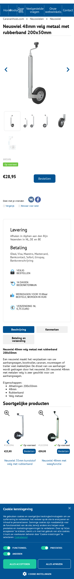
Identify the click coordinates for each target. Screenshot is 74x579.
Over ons (21, 10)
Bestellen (44, 179)
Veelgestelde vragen (35, 10)
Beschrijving (18, 329)
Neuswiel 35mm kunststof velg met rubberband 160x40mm (20, 462)
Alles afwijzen (54, 564)
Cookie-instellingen (37, 574)
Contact (68, 10)
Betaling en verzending (19, 339)
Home (7, 10)
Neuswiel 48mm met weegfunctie (54, 462)
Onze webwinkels (53, 10)
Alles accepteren (20, 564)
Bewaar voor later (30, 205)
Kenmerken (52, 329)
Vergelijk (10, 205)
